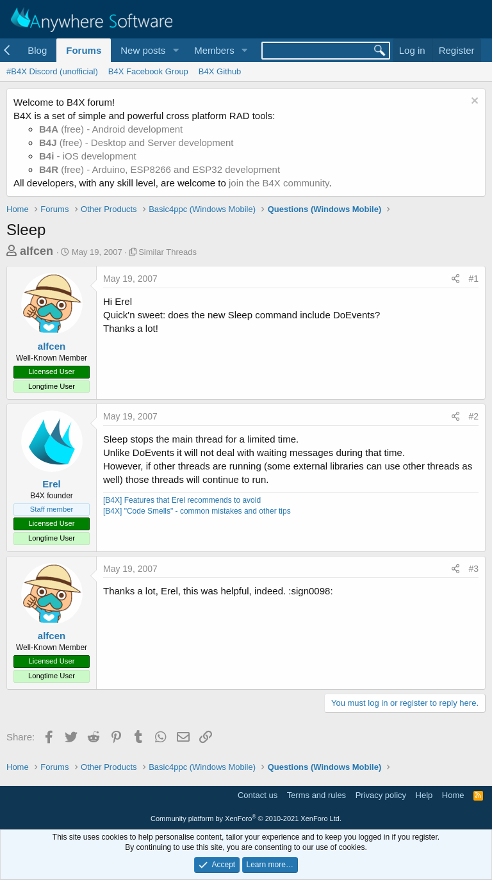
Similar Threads (167, 252)
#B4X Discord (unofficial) (52, 71)
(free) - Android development (111, 129)
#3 (473, 569)
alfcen (36, 251)
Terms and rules (316, 795)
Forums (83, 50)
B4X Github (220, 71)
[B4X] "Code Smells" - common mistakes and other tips (197, 511)
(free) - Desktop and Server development (136, 142)
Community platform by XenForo (246, 818)
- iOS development (87, 156)
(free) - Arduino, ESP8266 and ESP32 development (159, 169)
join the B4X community (279, 182)
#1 (473, 278)
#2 (473, 416)
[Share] (455, 279)
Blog (37, 50)
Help (424, 795)
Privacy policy (381, 795)
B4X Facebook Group (148, 71)
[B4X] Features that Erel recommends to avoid (182, 500)
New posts (142, 50)
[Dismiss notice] (473, 102)
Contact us (257, 795)
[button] (175, 50)
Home (453, 795)
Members (214, 50)
